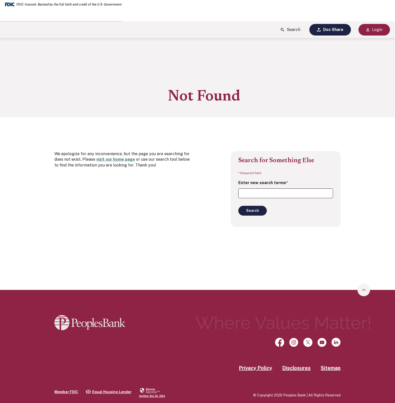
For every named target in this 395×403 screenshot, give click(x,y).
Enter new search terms (263, 182)
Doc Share (330, 29)
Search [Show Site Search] (290, 29)
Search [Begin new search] (252, 211)
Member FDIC (66, 392)
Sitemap (331, 368)
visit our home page (115, 159)
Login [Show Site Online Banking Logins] (374, 29)
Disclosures (296, 368)
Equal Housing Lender (108, 392)
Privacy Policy (255, 368)
